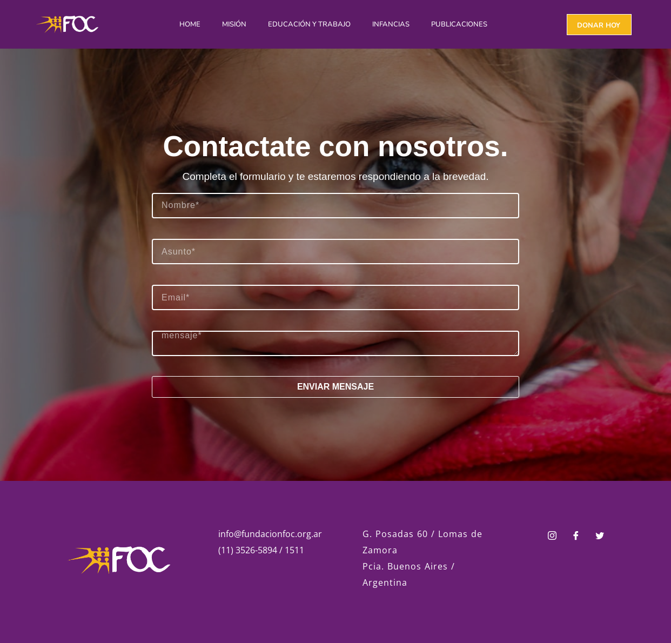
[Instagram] (552, 536)
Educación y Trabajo (309, 24)
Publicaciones (459, 24)
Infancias (391, 24)
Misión (234, 24)
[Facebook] (576, 536)
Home (189, 24)
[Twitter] (600, 536)
